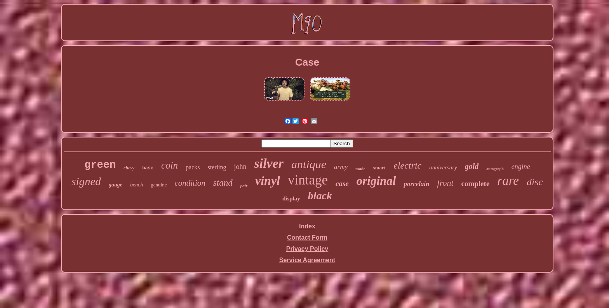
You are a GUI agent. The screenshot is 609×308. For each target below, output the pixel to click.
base (147, 168)
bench (136, 185)
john (240, 167)
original (376, 181)
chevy (129, 168)
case (342, 183)
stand (223, 183)
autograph (494, 169)
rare (508, 181)
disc (535, 182)
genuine (159, 185)
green (100, 165)
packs (193, 167)
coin (169, 165)
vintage (308, 180)
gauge (115, 185)
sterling (216, 167)
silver (269, 163)
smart (379, 168)
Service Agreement (307, 260)
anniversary (443, 167)
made (360, 168)
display (291, 198)
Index (307, 226)
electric (407, 165)
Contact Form (307, 237)
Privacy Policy (307, 248)
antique (308, 164)
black (320, 196)
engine (521, 167)
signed (86, 181)
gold (472, 166)
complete (475, 183)
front (445, 183)
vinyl (267, 181)
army (341, 167)
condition (189, 183)
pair (243, 185)
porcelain (416, 184)
